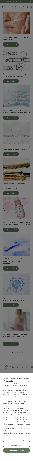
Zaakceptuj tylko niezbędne (16, 440)
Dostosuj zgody (16, 445)
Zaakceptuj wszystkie (16, 450)
